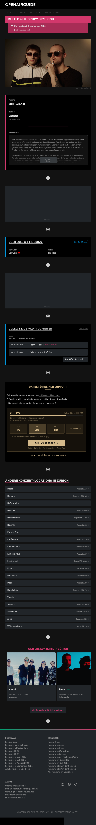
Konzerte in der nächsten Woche (63, 757)
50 (55, 428)
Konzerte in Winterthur (58, 751)
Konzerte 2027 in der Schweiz (62, 769)
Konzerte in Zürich (56, 745)
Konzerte (22, 13)
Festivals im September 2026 (19, 766)
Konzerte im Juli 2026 (58, 763)
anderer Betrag (74, 429)
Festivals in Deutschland (16, 748)
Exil (39, 13)
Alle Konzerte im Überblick (60, 772)
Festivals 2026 (12, 751)
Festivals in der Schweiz (16, 745)
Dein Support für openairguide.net (21, 788)
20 (37, 428)
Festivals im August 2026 (17, 763)
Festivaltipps (11, 742)
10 (18, 428)
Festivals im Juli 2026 (15, 760)
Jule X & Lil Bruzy (52, 13)
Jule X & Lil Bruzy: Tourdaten (30, 328)
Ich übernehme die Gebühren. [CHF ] (30, 436)
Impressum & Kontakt (15, 797)
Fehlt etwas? (83, 328)
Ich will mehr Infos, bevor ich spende (47, 455)
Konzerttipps (54, 742)
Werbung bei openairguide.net (19, 791)
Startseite (11, 13)
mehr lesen (48, 160)
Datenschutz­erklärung (15, 794)
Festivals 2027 (12, 754)
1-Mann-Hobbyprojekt (49, 395)
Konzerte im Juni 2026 (58, 760)
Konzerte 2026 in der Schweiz (62, 766)
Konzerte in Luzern (57, 754)
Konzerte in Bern (56, 748)
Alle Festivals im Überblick (17, 769)
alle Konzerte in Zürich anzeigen (47, 710)
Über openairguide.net (15, 785)
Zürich (32, 13)
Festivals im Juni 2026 (15, 757)
